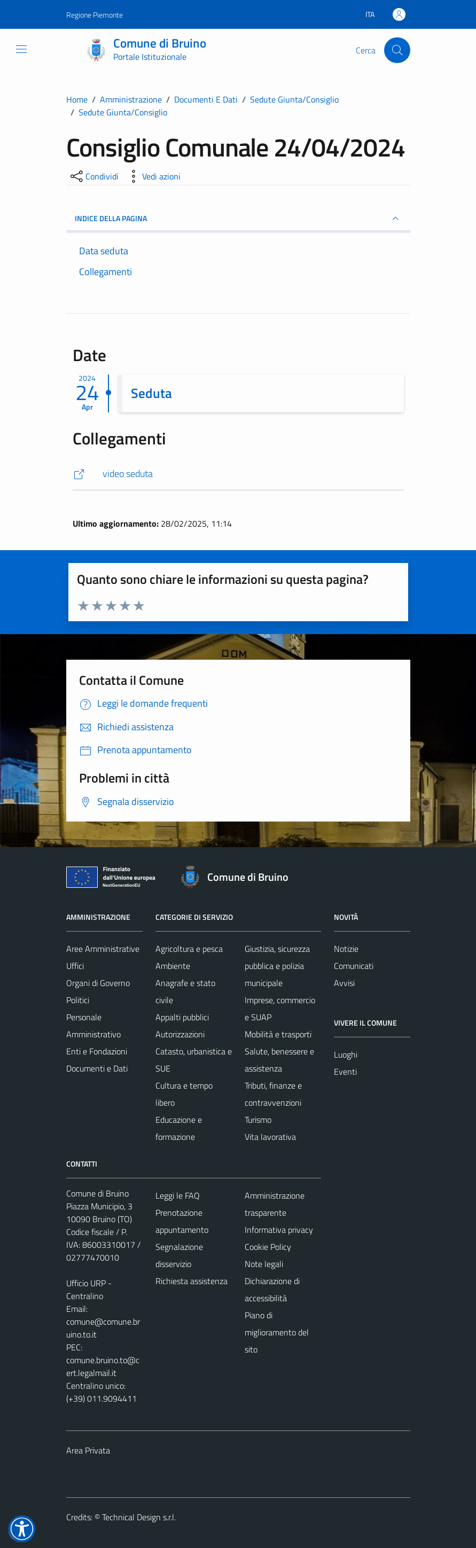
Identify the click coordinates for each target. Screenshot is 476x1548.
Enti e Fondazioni (96, 1051)
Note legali (264, 1263)
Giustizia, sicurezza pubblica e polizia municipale (277, 965)
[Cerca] (397, 50)
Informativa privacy (279, 1229)
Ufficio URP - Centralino (89, 1289)
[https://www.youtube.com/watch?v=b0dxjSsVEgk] (238, 474)
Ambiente (172, 965)
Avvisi (344, 982)
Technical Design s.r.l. (139, 1517)
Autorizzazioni (180, 1034)
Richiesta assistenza (191, 1281)
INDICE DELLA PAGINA (238, 218)
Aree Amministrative (102, 948)
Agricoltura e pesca (189, 948)
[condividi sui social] (93, 176)
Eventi (345, 1071)
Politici (77, 1000)
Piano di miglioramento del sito (277, 1332)
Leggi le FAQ (177, 1195)
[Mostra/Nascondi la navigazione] (21, 49)
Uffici (75, 965)
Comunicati (353, 965)
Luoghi (345, 1054)
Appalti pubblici (182, 1017)
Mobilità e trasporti (278, 1034)
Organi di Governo (98, 982)
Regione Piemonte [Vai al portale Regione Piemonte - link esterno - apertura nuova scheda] (94, 14)
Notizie (346, 948)
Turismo (258, 1119)
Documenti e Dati (97, 1068)
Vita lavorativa (270, 1136)
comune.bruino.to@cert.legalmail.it (102, 1366)
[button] (22, 1529)
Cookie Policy (268, 1246)
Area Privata (88, 1450)
